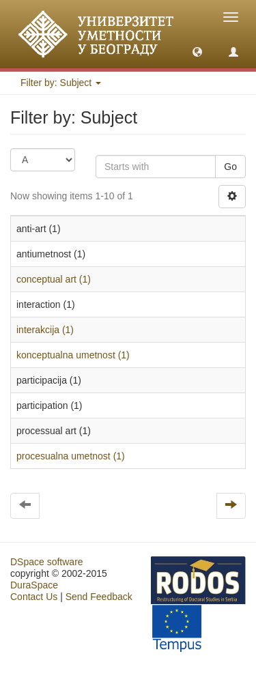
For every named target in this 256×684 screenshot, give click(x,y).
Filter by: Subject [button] (60, 82)
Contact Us (33, 596)
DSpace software (46, 561)
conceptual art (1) (53, 279)
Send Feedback (99, 596)
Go (230, 166)
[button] (197, 51)
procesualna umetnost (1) (70, 456)
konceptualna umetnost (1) (73, 355)
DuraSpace (34, 585)
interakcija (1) (45, 329)
